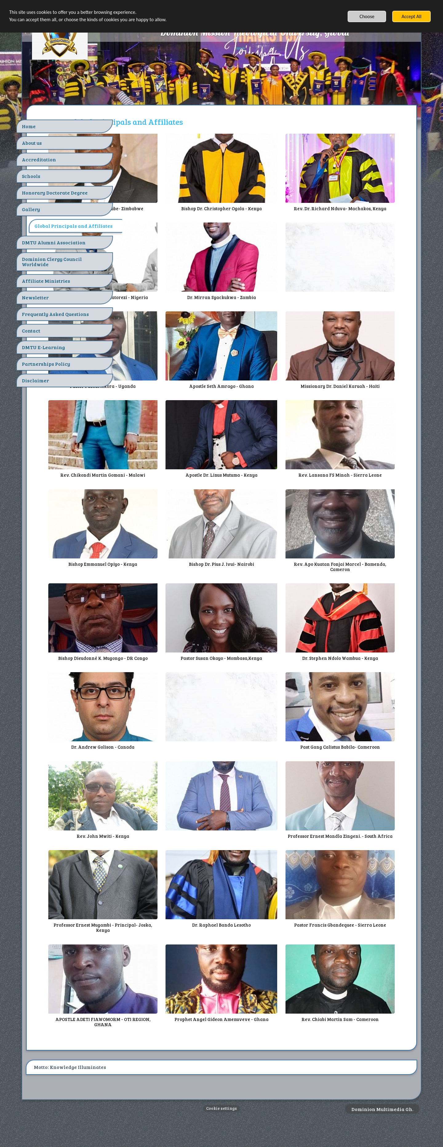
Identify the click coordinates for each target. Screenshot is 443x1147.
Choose (367, 16)
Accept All (411, 16)
